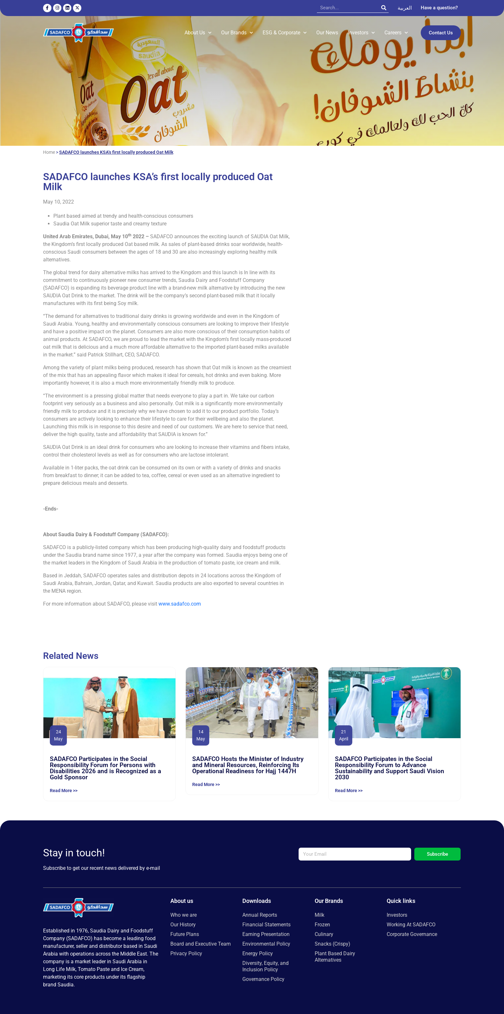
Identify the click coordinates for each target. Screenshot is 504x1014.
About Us (198, 32)
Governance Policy (263, 978)
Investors (361, 32)
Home (49, 150)
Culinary (324, 933)
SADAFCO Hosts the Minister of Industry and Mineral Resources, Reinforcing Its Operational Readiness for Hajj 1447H (247, 764)
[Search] (384, 8)
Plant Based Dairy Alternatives (335, 955)
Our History (183, 923)
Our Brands (237, 32)
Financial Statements (266, 923)
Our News (327, 32)
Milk (319, 914)
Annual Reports (259, 914)
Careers (396, 32)
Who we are (183, 914)
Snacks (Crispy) (332, 943)
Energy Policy (257, 952)
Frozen (322, 923)
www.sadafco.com (179, 602)
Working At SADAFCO (411, 923)
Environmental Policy (266, 943)
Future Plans (184, 933)
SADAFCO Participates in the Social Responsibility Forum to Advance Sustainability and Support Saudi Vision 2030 (389, 767)
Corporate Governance (412, 933)
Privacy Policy (186, 952)
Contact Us (441, 32)
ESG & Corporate (285, 32)
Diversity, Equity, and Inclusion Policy (265, 965)
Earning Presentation (266, 933)
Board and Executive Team (200, 943)
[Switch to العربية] (404, 8)
